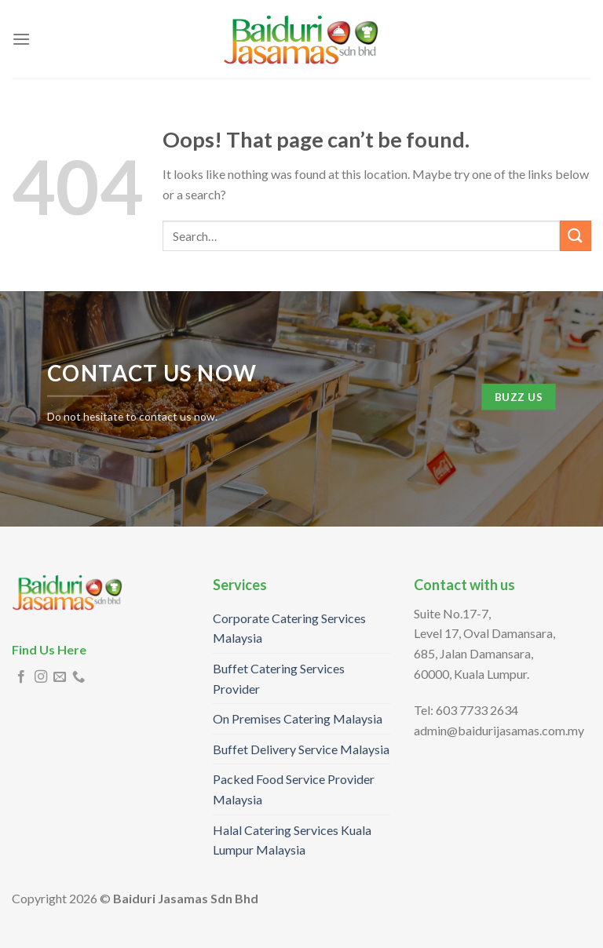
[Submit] (575, 236)
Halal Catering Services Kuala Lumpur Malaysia (292, 840)
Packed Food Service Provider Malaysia (294, 789)
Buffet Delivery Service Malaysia (301, 749)
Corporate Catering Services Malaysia (289, 628)
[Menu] (21, 39)
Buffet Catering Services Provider (279, 678)
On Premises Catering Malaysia (297, 718)
